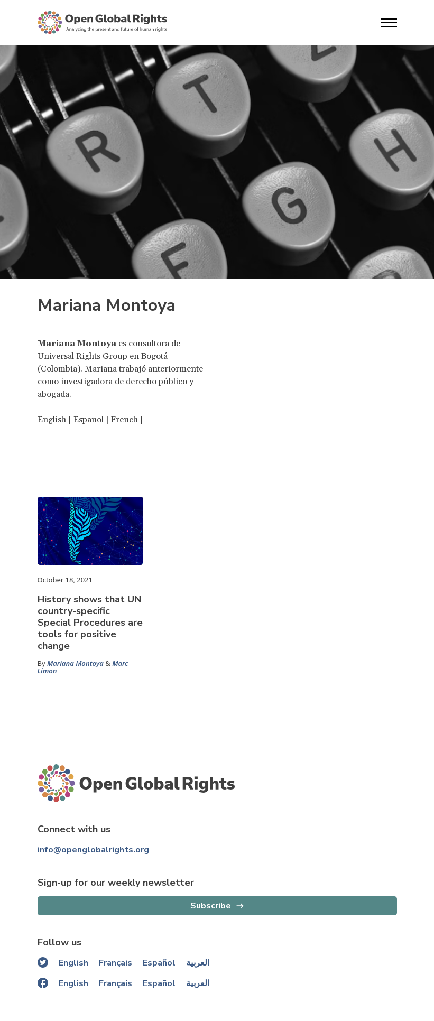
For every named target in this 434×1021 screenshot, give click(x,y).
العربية (197, 963)
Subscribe (210, 906)
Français (115, 963)
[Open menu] (389, 22)
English (52, 419)
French (124, 419)
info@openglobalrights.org (93, 850)
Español (159, 963)
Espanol (88, 419)
